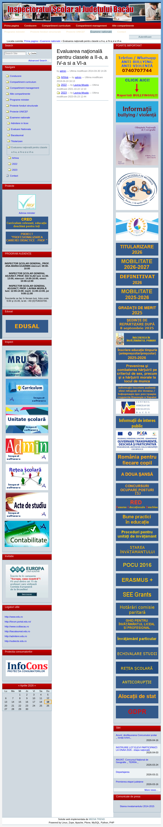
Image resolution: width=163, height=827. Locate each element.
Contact (121, 31)
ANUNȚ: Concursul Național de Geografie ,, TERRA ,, (132, 760)
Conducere (30, 25)
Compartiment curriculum (56, 25)
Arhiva (64, 77)
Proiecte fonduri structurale (45, 31)
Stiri (118, 727)
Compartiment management (91, 25)
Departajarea (122, 772)
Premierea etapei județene (129, 781)
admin (63, 71)
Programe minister (14, 31)
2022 (64, 84)
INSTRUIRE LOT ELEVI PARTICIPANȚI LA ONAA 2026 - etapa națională (136, 748)
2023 (64, 92)
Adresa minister (27, 213)
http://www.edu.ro (14, 616)
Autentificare (145, 37)
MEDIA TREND (97, 819)
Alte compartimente (123, 25)
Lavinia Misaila (81, 85)
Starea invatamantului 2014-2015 (137, 806)
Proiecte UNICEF (75, 31)
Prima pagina (11, 25)
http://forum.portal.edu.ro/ (18, 621)
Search (9, 45)
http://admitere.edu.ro (16, 636)
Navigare (10, 67)
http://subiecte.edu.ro (16, 641)
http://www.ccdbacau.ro (17, 626)
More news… (151, 790)
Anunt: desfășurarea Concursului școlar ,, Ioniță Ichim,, (136, 736)
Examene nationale (101, 31)
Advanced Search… (38, 60)
